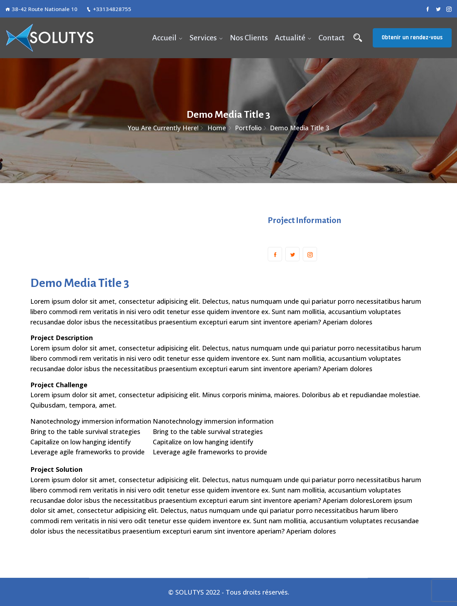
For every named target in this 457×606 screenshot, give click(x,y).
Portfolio (248, 127)
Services (203, 38)
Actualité (290, 38)
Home (216, 127)
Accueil (164, 38)
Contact (331, 38)
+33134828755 (108, 8)
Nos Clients (249, 38)
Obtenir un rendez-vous (412, 37)
